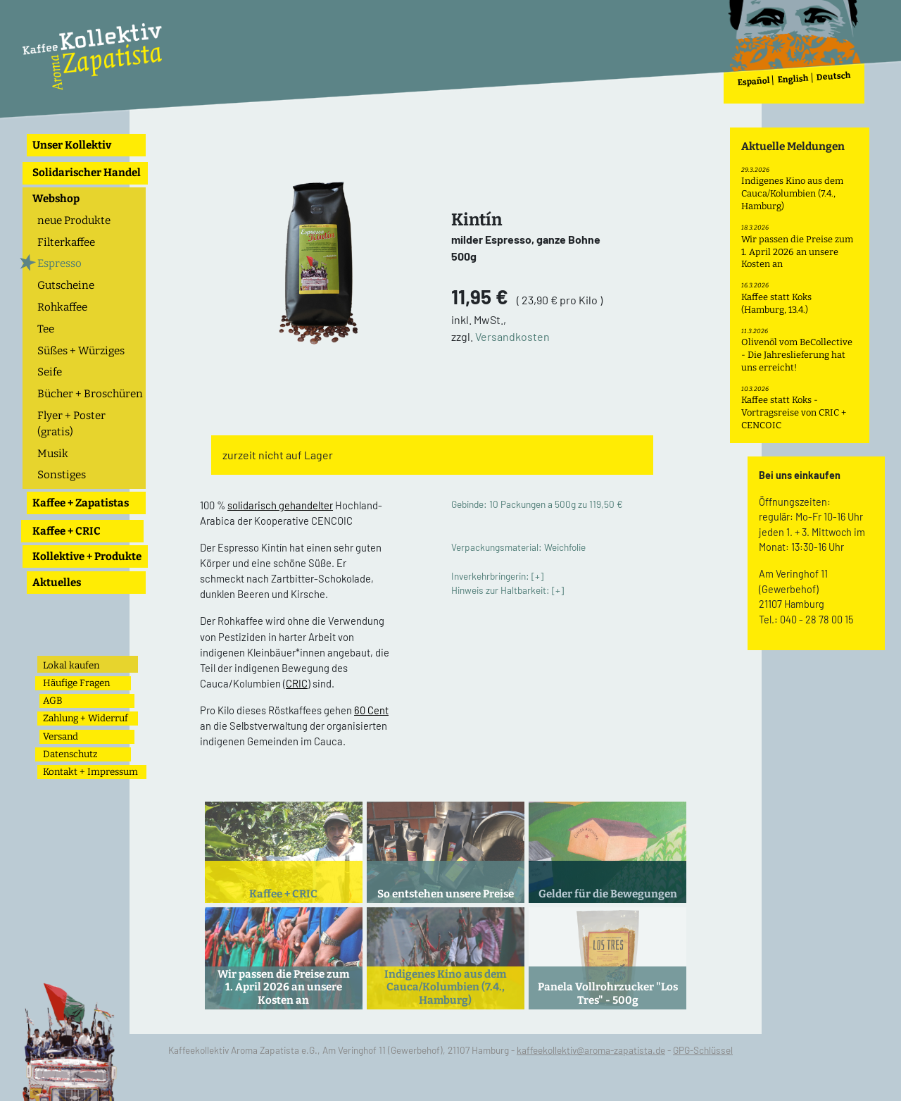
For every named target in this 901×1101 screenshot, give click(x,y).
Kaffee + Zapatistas (80, 503)
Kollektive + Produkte (86, 556)
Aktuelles (56, 582)
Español (753, 81)
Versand (60, 736)
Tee (45, 329)
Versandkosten (512, 336)
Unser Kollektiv (71, 145)
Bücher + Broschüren (90, 393)
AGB (53, 701)
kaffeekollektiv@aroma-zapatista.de (591, 1050)
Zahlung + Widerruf (85, 718)
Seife (49, 372)
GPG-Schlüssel (703, 1050)
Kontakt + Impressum (90, 772)
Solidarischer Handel (86, 172)
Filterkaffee (66, 242)
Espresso (59, 263)
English (793, 79)
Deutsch (833, 76)
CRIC (297, 683)
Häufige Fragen (76, 683)
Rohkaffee (62, 307)
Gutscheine (65, 285)
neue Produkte (74, 220)
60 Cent (371, 710)
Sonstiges (61, 474)
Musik (52, 453)
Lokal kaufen (71, 665)
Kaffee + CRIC (66, 531)
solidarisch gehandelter (280, 505)
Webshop (56, 198)
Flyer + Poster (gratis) (71, 423)
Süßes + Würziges (81, 350)
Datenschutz (70, 754)
